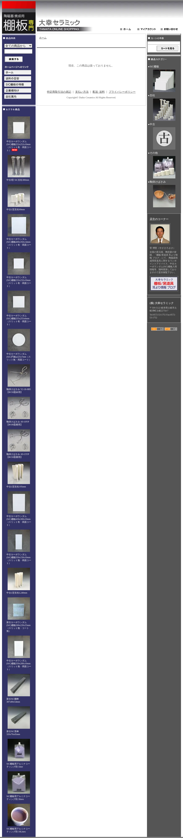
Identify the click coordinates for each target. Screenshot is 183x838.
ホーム (43, 37)
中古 (164, 137)
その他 (164, 165)
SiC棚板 (164, 79)
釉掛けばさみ (164, 194)
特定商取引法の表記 (59, 91)
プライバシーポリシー (122, 91)
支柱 (164, 108)
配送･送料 (99, 91)
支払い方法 (82, 91)
